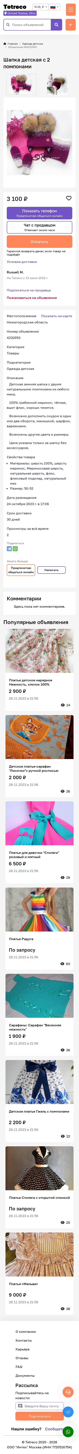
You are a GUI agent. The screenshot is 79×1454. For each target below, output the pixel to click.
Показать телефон (39, 212)
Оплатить (39, 241)
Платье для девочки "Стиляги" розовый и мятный (34, 855)
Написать (51, 570)
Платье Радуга (21, 939)
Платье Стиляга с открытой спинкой (39, 1197)
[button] (6, 84)
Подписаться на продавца (29, 290)
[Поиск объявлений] (31, 24)
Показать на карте (56, 316)
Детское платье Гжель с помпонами (39, 1111)
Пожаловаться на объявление (32, 298)
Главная (10, 43)
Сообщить (54, 1429)
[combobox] (40, 7)
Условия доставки (22, 262)
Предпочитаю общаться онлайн (21, 570)
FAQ (19, 1367)
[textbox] (54, 7)
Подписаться (40, 1416)
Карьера (22, 1349)
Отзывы (22, 1358)
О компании (26, 1331)
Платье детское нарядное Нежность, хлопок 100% (30, 682)
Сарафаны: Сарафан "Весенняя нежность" (35, 1027)
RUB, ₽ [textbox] (39, 7)
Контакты (24, 1340)
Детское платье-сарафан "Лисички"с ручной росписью (33, 768)
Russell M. (15, 272)
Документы (25, 1375)
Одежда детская (32, 43)
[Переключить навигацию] (71, 10)
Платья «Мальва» (23, 1284)
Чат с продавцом (39, 227)
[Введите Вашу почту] (44, 1406)
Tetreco (14, 6)
